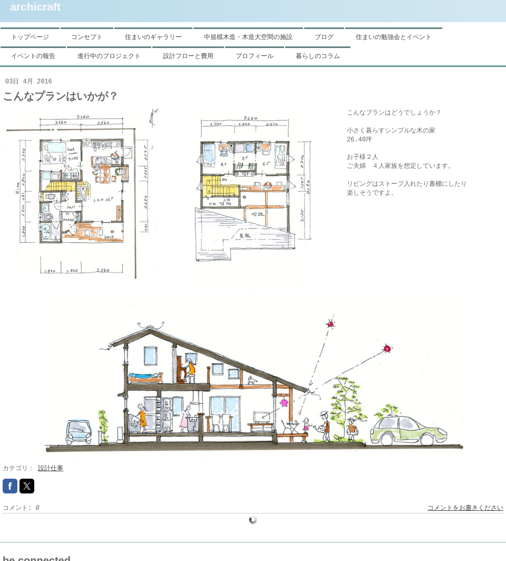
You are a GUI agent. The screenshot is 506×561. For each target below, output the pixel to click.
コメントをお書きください (465, 508)
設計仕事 (50, 468)
